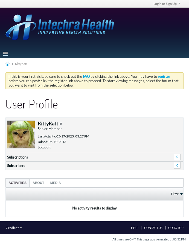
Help (134, 227)
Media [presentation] (55, 183)
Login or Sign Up (166, 4)
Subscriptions (17, 157)
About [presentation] (38, 183)
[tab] (17, 182)
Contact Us (153, 227)
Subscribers (16, 165)
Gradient (14, 228)
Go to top (176, 227)
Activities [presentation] (17, 183)
